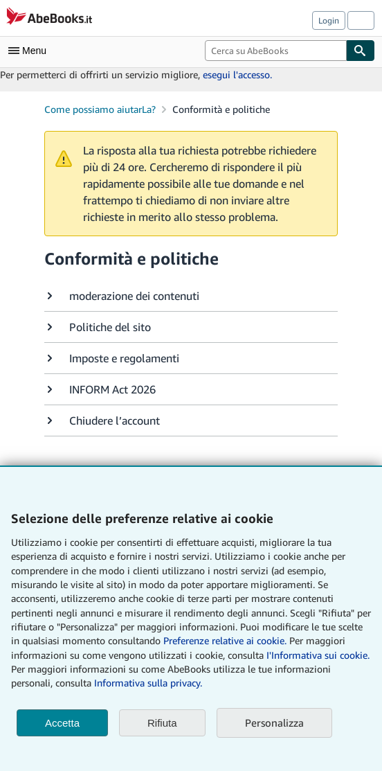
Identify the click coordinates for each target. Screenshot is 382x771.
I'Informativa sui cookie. (318, 655)
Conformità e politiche (221, 109)
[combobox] (276, 50)
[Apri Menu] (30, 50)
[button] (191, 296)
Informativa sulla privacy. (148, 683)
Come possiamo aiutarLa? (100, 109)
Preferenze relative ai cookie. (224, 640)
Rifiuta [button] (162, 723)
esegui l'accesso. (237, 74)
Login (328, 20)
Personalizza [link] (274, 722)
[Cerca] (360, 50)
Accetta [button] (62, 723)
